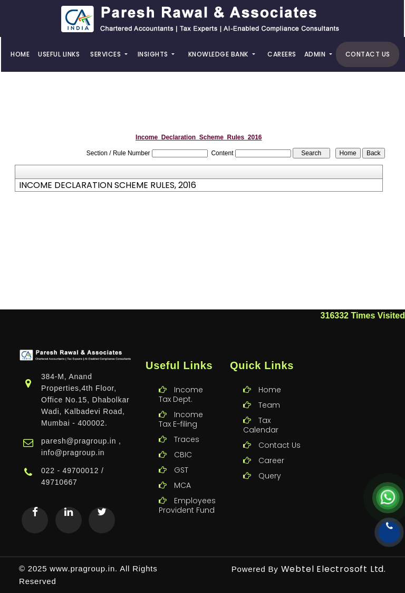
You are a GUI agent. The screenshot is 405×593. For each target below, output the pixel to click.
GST (181, 458)
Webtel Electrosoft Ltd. (333, 569)
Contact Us (367, 54)
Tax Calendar (260, 413)
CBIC (183, 442)
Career (271, 448)
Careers (281, 54)
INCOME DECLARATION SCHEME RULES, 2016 (107, 185)
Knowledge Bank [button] (219, 54)
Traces (186, 427)
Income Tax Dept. (181, 382)
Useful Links (59, 54)
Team (269, 393)
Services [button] (106, 54)
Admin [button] (315, 54)
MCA (182, 473)
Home (20, 54)
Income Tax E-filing (181, 407)
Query (269, 463)
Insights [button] (154, 54)
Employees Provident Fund (187, 493)
